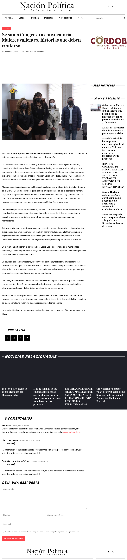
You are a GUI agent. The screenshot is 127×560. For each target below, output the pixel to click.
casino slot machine (71, 432)
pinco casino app (10, 440)
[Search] (124, 18)
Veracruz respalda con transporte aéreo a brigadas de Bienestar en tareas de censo (113, 196)
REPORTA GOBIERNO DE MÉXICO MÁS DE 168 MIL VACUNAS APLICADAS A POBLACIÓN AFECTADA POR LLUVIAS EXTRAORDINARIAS (113, 162)
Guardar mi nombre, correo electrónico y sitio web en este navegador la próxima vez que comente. (42, 532)
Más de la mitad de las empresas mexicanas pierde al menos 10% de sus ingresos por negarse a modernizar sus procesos (113, 141)
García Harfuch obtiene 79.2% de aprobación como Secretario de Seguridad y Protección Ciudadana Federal (113, 182)
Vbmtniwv (6, 425)
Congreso (6, 28)
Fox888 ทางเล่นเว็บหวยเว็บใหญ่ (15, 461)
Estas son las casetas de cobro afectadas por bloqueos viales (113, 126)
